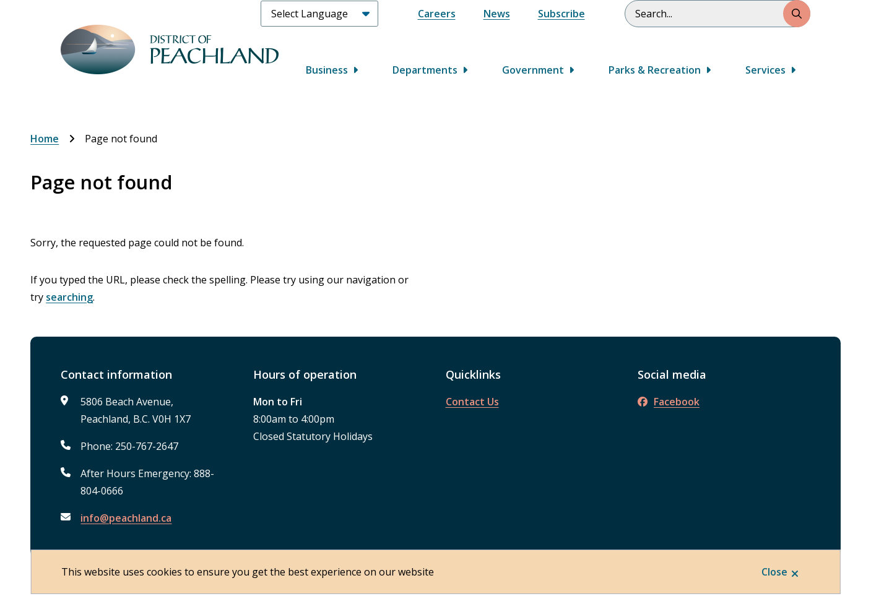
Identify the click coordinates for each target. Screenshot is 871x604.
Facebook (669, 401)
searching (69, 297)
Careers (437, 13)
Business (327, 70)
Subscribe (561, 13)
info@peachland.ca (125, 518)
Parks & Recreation (655, 70)
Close (774, 572)
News (496, 13)
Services (765, 70)
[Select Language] (319, 14)
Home (44, 138)
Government (533, 70)
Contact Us (472, 401)
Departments (424, 70)
